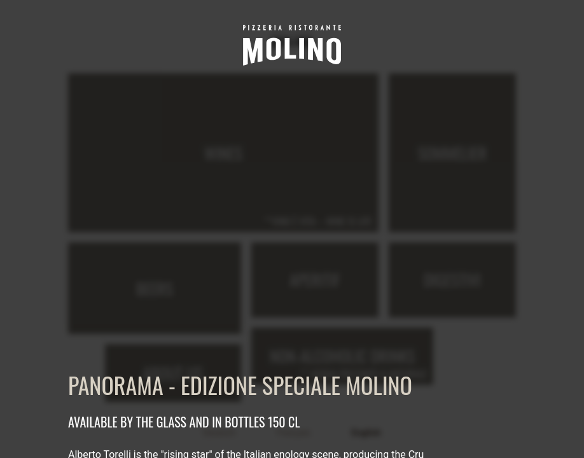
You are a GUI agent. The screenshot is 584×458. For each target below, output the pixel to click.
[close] (508, 23)
